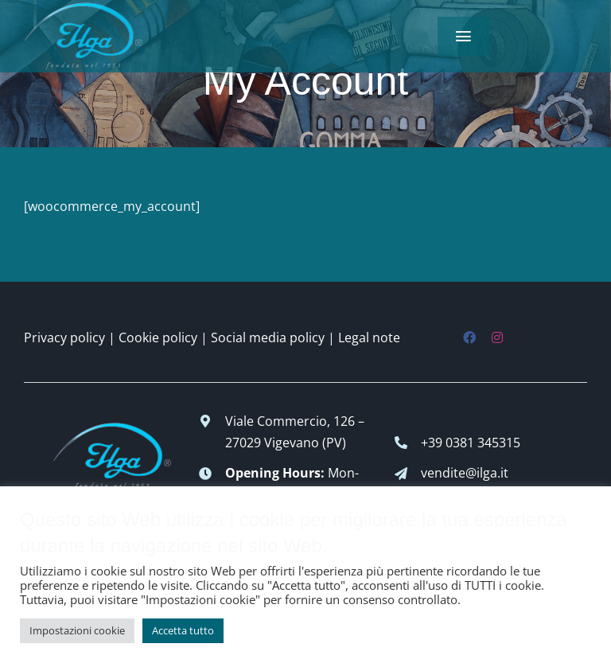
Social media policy (268, 337)
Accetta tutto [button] (183, 630)
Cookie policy (158, 337)
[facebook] (469, 337)
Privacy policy (64, 337)
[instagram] (497, 337)
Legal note (369, 337)
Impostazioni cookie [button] (77, 630)
